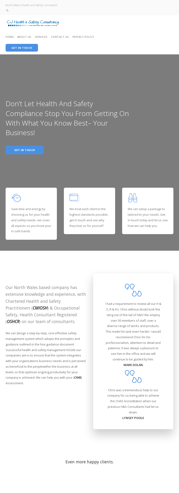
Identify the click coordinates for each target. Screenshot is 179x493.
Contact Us (60, 37)
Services (41, 37)
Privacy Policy (83, 37)
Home (10, 37)
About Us (24, 37)
